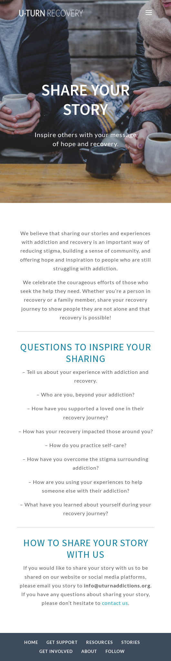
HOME (31, 642)
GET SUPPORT (62, 642)
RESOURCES (99, 642)
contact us (115, 603)
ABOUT (89, 651)
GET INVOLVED (56, 651)
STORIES (130, 642)
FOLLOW (115, 651)
